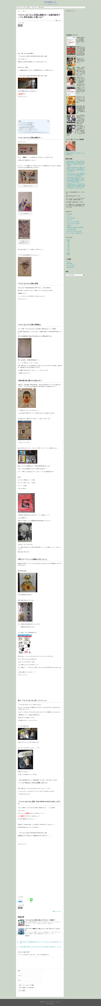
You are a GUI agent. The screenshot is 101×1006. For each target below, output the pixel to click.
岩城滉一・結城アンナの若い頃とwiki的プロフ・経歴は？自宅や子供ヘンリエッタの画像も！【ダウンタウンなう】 (81, 71)
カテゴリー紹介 (27, 7)
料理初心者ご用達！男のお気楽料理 (75, 227)
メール (20, 975)
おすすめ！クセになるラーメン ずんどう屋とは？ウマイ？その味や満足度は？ (81, 99)
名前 (19, 970)
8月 (68, 241)
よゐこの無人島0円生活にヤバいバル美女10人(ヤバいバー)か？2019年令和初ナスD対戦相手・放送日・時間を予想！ (81, 119)
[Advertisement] (40, 41)
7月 (68, 242)
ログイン (69, 261)
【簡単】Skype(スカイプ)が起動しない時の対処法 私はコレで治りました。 (81, 40)
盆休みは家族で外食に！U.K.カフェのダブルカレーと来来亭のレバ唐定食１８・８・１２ (39, 947)
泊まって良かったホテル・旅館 (74, 231)
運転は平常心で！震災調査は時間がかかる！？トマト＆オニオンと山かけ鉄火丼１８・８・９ (39, 942)
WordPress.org (70, 267)
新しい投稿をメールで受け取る (26, 987)
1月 (68, 250)
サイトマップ (34, 7)
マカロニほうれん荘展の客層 (26, 124)
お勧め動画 (69, 214)
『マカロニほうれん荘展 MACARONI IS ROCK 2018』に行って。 (34, 132)
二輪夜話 (69, 225)
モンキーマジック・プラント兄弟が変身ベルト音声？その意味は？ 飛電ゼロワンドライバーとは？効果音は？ (76, 174)
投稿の (69, 263)
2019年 (68, 240)
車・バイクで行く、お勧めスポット (75, 233)
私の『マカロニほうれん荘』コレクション (29, 130)
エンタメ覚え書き (71, 217)
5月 (68, 245)
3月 (68, 248)
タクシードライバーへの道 (73, 223)
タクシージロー (57, 911)
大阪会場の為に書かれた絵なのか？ (27, 127)
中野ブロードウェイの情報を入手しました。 (29, 129)
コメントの (70, 265)
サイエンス (69, 219)
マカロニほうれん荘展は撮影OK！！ (28, 122)
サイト (19, 980)
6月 (68, 244)
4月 (68, 246)
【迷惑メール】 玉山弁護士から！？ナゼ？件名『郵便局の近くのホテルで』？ (81, 90)
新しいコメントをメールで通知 (26, 985)
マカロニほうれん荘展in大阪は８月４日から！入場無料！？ (40, 920)
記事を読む (27, 925)
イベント (59, 20)
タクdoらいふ (50, 2)
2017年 (68, 254)
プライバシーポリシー (50, 1001)
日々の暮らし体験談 (71, 229)
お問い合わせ (41, 7)
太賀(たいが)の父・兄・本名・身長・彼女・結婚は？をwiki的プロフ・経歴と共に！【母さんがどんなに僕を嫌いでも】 (81, 81)
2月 (68, 249)
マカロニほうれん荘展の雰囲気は (27, 126)
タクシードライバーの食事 (73, 221)
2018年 (68, 253)
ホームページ (19, 7)
